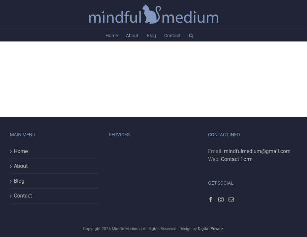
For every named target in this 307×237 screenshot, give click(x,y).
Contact (23, 196)
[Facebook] (210, 199)
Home (21, 151)
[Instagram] (221, 199)
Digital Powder (211, 228)
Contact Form (237, 159)
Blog (19, 181)
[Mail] (231, 199)
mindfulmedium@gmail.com (257, 151)
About (21, 166)
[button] (191, 34)
